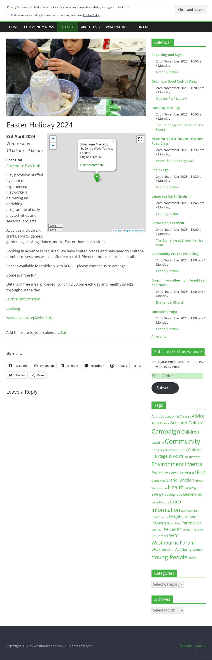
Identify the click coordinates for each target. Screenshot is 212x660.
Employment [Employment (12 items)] (192, 457)
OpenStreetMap (134, 230)
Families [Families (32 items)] (176, 472)
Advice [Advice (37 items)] (198, 416)
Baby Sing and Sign (166, 55)
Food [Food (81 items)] (190, 472)
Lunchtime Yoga (164, 311)
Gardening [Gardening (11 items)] (158, 480)
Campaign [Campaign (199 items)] (165, 431)
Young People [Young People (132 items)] (169, 557)
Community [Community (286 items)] (182, 441)
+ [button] (52, 139)
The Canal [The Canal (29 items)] (170, 529)
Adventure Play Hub (23, 165)
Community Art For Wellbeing (174, 254)
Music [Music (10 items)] (164, 517)
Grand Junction (167, 72)
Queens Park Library (171, 98)
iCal (63, 332)
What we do (116, 27)
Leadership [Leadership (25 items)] (192, 494)
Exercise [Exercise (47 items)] (159, 473)
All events (158, 336)
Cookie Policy (91, 15)
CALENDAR (67, 27)
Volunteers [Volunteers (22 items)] (159, 536)
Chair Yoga (160, 170)
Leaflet (117, 230)
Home (14, 27)
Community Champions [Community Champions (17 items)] (169, 450)
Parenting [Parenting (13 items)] (173, 523)
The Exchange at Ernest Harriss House (179, 127)
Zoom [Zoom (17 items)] (192, 558)
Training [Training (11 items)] (185, 529)
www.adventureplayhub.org (30, 317)
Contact (143, 27)
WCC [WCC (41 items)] (174, 535)
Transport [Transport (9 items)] (197, 529)
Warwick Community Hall (175, 161)
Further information (23, 299)
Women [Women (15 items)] (198, 550)
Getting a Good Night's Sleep (174, 81)
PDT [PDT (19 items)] (200, 523)
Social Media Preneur (167, 223)
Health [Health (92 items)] (176, 487)
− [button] (52, 146)
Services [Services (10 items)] (156, 529)
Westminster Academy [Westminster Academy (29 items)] (171, 549)
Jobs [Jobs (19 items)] (179, 494)
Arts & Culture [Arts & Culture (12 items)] (160, 423)
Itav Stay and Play (165, 108)
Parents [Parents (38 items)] (188, 523)
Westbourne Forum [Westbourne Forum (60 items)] (173, 543)
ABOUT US (89, 27)
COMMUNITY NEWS (39, 27)
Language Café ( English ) (171, 196)
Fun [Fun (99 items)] (201, 472)
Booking (13, 308)
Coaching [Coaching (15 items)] (157, 443)
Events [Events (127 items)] (193, 464)
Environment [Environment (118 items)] (167, 464)
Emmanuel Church (170, 302)
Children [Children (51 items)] (190, 432)
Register (186, 645)
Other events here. (92, 165)
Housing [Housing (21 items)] (168, 494)
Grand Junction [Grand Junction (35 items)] (180, 480)
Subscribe (165, 387)
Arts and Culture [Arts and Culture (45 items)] (187, 423)
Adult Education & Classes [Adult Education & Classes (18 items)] (171, 416)
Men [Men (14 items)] (184, 511)
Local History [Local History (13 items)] (160, 502)
